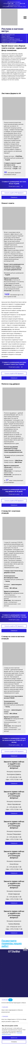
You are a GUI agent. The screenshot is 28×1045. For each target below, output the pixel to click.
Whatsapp (20, 6)
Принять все (14, 1037)
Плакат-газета (5, 36)
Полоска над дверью (7, 37)
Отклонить (14, 1041)
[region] (14, 1034)
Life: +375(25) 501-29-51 (14, 927)
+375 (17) (20, 3)
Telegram (15, 6)
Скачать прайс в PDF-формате (14, 193)
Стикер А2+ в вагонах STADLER (10, 39)
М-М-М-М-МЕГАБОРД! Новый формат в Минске (13, 1002)
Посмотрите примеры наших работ (11, 943)
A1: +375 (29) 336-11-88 (14, 777)
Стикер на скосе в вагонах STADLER (11, 40)
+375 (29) (8, 3)
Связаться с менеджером (8, 42)
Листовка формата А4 (7, 35)
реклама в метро (6, 329)
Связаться (14, 197)
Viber (24, 6)
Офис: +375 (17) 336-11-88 (14, 779)
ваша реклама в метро (8, 348)
